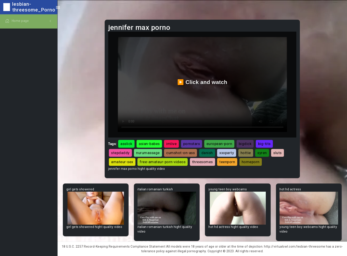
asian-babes (149, 143)
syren (262, 153)
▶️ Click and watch (202, 82)
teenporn (227, 162)
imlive (171, 143)
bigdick (245, 143)
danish (207, 153)
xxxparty (226, 153)
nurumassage (148, 153)
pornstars (191, 143)
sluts (277, 153)
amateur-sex (122, 162)
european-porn (219, 143)
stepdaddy (120, 153)
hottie (246, 153)
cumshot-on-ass (180, 153)
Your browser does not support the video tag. (95, 208)
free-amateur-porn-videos (162, 162)
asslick (126, 143)
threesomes (202, 162)
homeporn (251, 162)
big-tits (264, 143)
